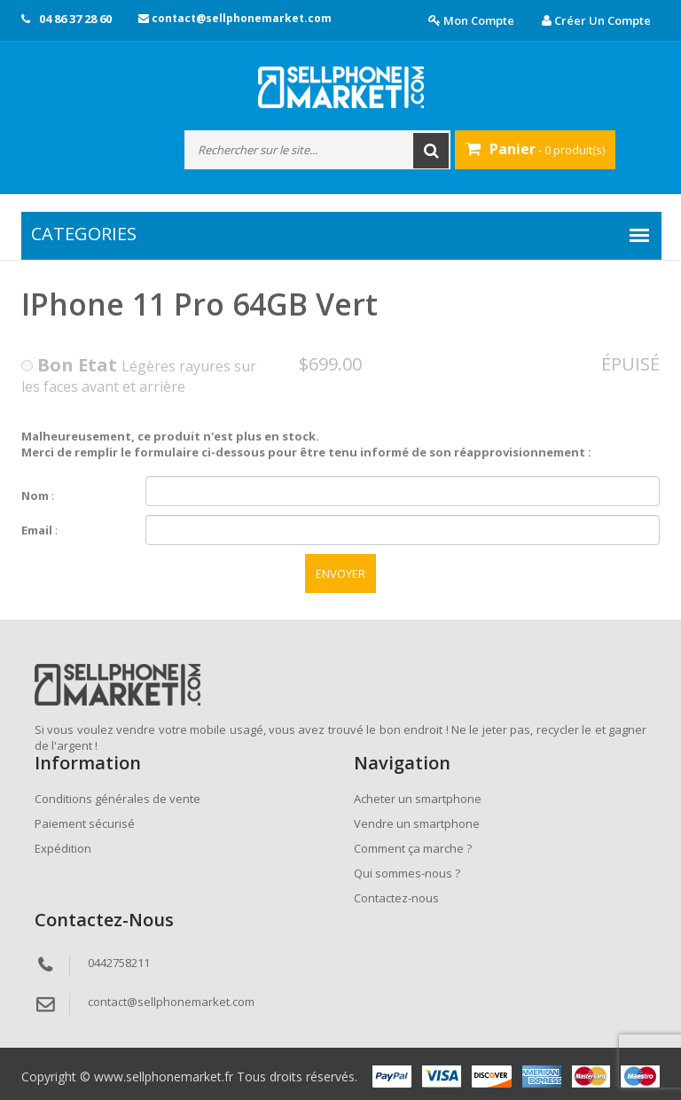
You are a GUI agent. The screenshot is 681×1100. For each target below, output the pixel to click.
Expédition (63, 848)
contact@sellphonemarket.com (235, 18)
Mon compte (471, 20)
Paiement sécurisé (85, 823)
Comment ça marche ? (413, 848)
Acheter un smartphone (417, 799)
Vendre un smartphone (417, 823)
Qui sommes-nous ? (407, 873)
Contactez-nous (396, 898)
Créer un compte (596, 20)
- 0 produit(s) (535, 149)
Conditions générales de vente (117, 799)
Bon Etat (69, 364)
